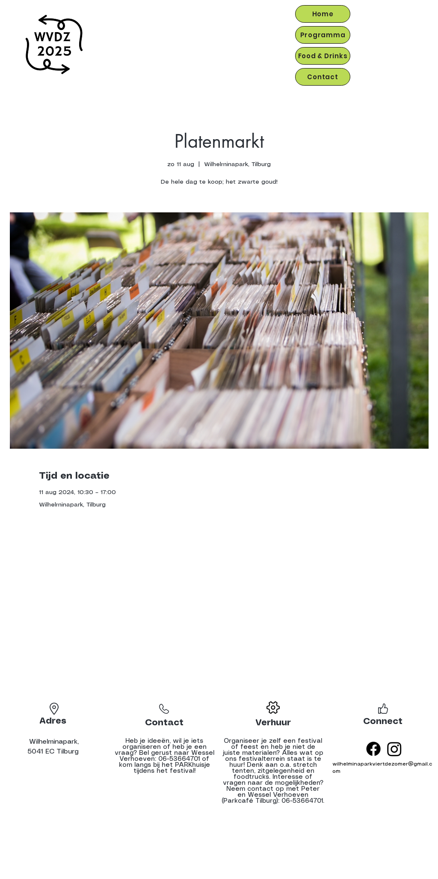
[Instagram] (394, 748)
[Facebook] (373, 748)
